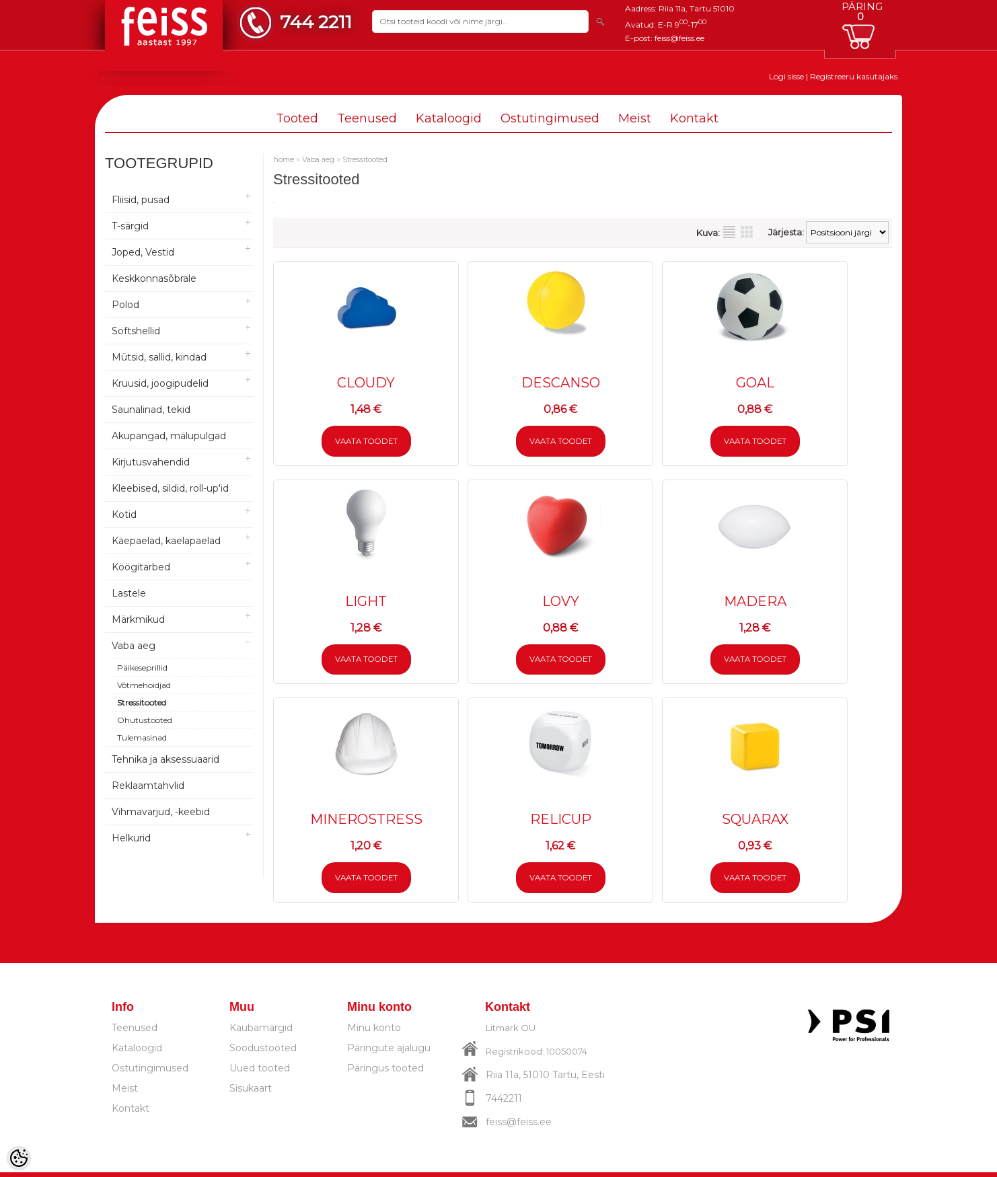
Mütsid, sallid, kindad (159, 357)
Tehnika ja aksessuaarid (165, 759)
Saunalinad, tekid (151, 410)
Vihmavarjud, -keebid (161, 812)
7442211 (504, 1103)
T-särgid (130, 226)
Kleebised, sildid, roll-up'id (170, 488)
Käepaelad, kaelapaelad (166, 541)
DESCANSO (560, 383)
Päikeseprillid (142, 667)
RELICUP (560, 822)
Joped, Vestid (143, 252)
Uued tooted (259, 1073)
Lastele (129, 593)
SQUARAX (755, 822)
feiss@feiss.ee (679, 38)
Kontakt (694, 118)
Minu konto (374, 1032)
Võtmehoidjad (144, 685)
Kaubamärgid (261, 1032)
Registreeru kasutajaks (853, 76)
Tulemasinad (142, 737)
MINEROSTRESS (366, 822)
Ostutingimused (550, 118)
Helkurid (131, 838)
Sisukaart (250, 1093)
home (283, 159)
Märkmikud (138, 619)
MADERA (755, 603)
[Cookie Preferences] (19, 1158)
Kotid (124, 514)
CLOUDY (366, 383)
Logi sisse (786, 76)
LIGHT (366, 603)
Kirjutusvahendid (151, 462)
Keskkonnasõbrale (154, 278)
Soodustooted (263, 1053)
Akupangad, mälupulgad (169, 436)
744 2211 (316, 22)
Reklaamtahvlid (148, 786)
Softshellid (136, 331)
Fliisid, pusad (141, 200)
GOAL (755, 383)
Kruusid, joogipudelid (160, 383)
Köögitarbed (141, 567)
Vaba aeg (133, 646)
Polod (125, 305)
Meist (634, 118)
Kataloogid (449, 118)
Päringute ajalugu (389, 1053)
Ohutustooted (144, 720)
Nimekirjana (729, 232)
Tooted (297, 118)
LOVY (560, 603)
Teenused (367, 118)
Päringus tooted (385, 1073)
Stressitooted (141, 702)
